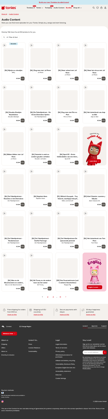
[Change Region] (25, 326)
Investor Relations (34, 347)
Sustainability (33, 351)
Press (30, 344)
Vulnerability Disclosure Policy (65, 364)
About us (4, 351)
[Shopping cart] (101, 8)
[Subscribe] (105, 352)
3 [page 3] (53, 297)
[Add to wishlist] (23, 45)
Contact (6, 327)
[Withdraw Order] (9, 334)
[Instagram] (2, 401)
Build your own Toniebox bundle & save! (54, 2)
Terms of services (61, 347)
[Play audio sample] (4, 45)
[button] (97, 8)
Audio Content (14, 14)
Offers (3, 347)
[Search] (93, 8)
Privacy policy (60, 351)
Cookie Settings (61, 378)
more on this (12, 314)
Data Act (58, 374)
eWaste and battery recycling (65, 360)
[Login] (105, 8)
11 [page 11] (60, 297)
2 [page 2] (47, 297)
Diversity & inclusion (7, 355)
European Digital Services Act (65, 367)
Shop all (4, 14)
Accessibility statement (63, 371)
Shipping (4, 344)
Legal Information (61, 344)
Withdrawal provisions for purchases (64, 356)
